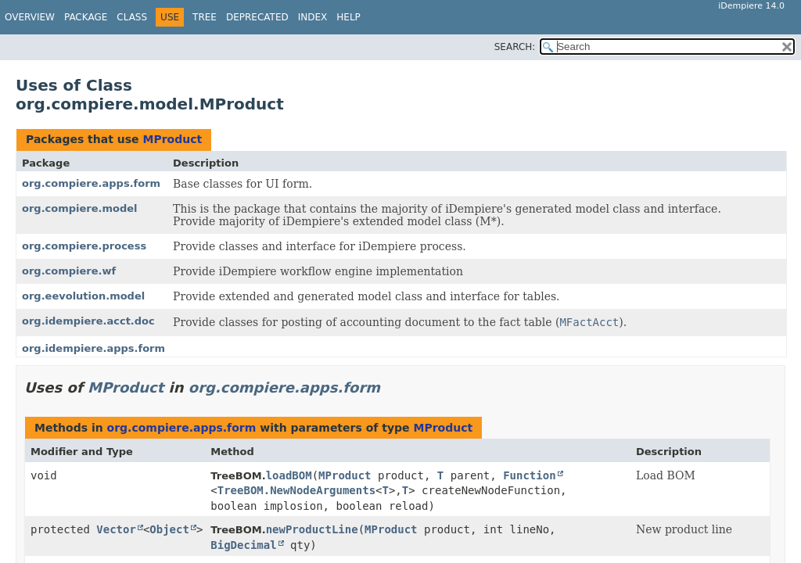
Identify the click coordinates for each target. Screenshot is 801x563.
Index (313, 17)
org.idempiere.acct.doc (88, 321)
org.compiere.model (80, 208)
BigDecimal (243, 545)
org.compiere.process (84, 246)
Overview (30, 17)
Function (529, 475)
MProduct (172, 139)
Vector (116, 529)
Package (85, 17)
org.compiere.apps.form (91, 183)
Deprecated (257, 17)
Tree (204, 17)
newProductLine (312, 529)
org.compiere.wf (69, 271)
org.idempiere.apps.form (93, 348)
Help (348, 17)
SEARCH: (515, 46)
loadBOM (289, 475)
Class (132, 17)
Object (169, 529)
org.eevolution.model (83, 296)
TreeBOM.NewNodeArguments (296, 490)
